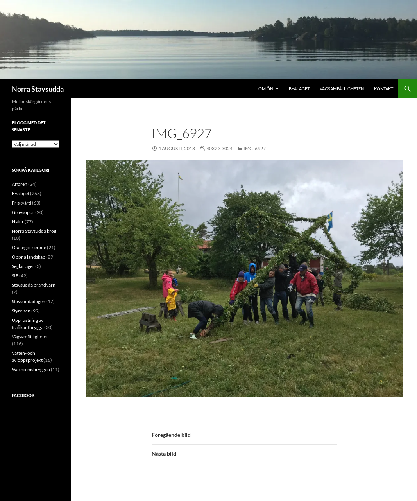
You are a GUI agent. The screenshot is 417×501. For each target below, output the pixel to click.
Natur (18, 221)
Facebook (23, 395)
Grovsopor (23, 212)
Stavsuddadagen (28, 301)
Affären (19, 184)
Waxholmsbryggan (31, 369)
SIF (15, 275)
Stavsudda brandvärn (33, 285)
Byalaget (299, 88)
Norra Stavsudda (38, 88)
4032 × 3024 (219, 148)
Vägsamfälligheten (342, 88)
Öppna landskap (28, 257)
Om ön (265, 88)
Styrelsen (21, 311)
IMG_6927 (254, 148)
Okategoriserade (29, 247)
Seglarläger (23, 266)
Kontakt (383, 88)
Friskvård (21, 203)
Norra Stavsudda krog (34, 231)
